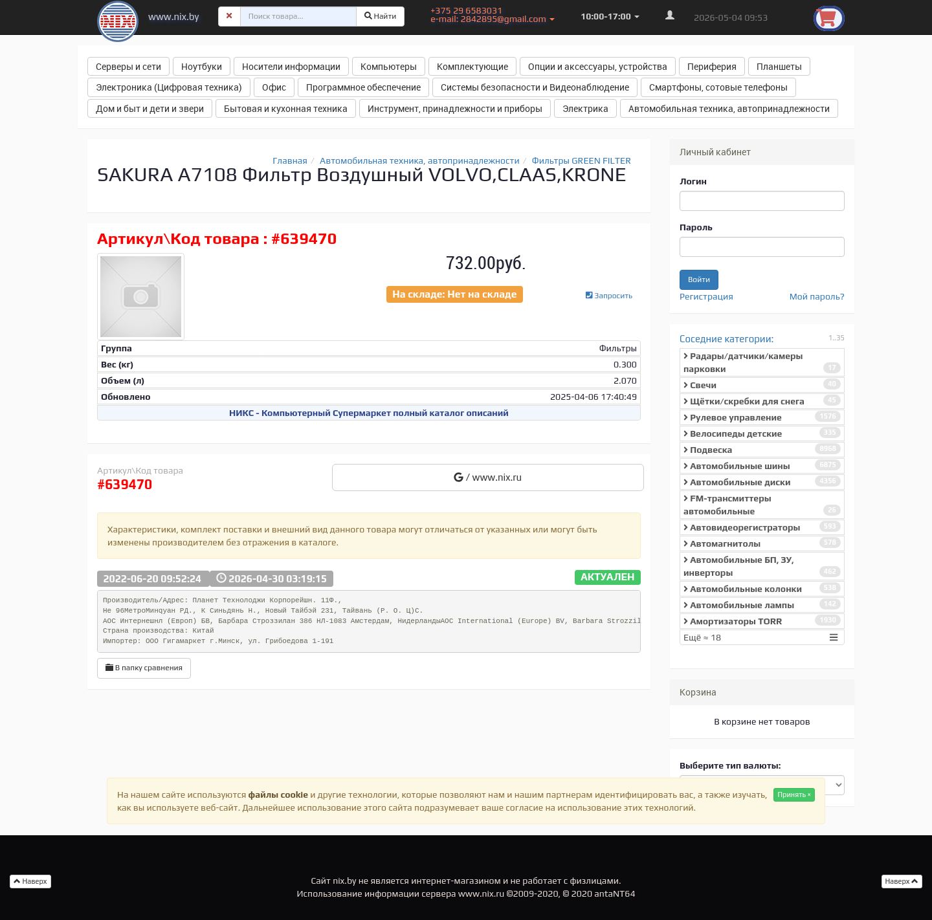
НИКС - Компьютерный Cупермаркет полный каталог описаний (369, 413)
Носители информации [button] (291, 66)
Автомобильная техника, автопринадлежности (420, 160)
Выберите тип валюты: (730, 765)
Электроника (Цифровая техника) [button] (169, 87)
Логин (693, 181)
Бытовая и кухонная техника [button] (286, 108)
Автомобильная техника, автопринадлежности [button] (729, 108)
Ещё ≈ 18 (762, 637)
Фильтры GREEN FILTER (581, 160)
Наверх (902, 881)
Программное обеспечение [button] (363, 87)
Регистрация (706, 296)
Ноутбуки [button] (201, 66)
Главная (289, 160)
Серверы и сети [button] (128, 66)
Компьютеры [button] (389, 66)
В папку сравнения (144, 667)
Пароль (696, 227)
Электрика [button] (585, 108)
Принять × (794, 794)
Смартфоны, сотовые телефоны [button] (718, 87)
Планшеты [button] (779, 66)
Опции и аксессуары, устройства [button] (597, 66)
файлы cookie (278, 794)
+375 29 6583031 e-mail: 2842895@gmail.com (492, 14)
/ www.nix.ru (488, 477)
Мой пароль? (817, 296)
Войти (699, 279)
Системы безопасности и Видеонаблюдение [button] (535, 87)
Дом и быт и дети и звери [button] (150, 108)
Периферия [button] (712, 66)
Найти (380, 16)
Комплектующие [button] (472, 66)
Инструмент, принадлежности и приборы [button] (455, 108)
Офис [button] (274, 87)
